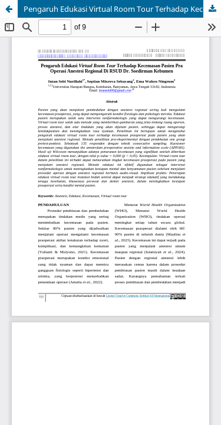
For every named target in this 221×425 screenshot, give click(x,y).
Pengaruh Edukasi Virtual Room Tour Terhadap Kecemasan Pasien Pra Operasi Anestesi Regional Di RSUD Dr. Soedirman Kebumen (122, 9)
